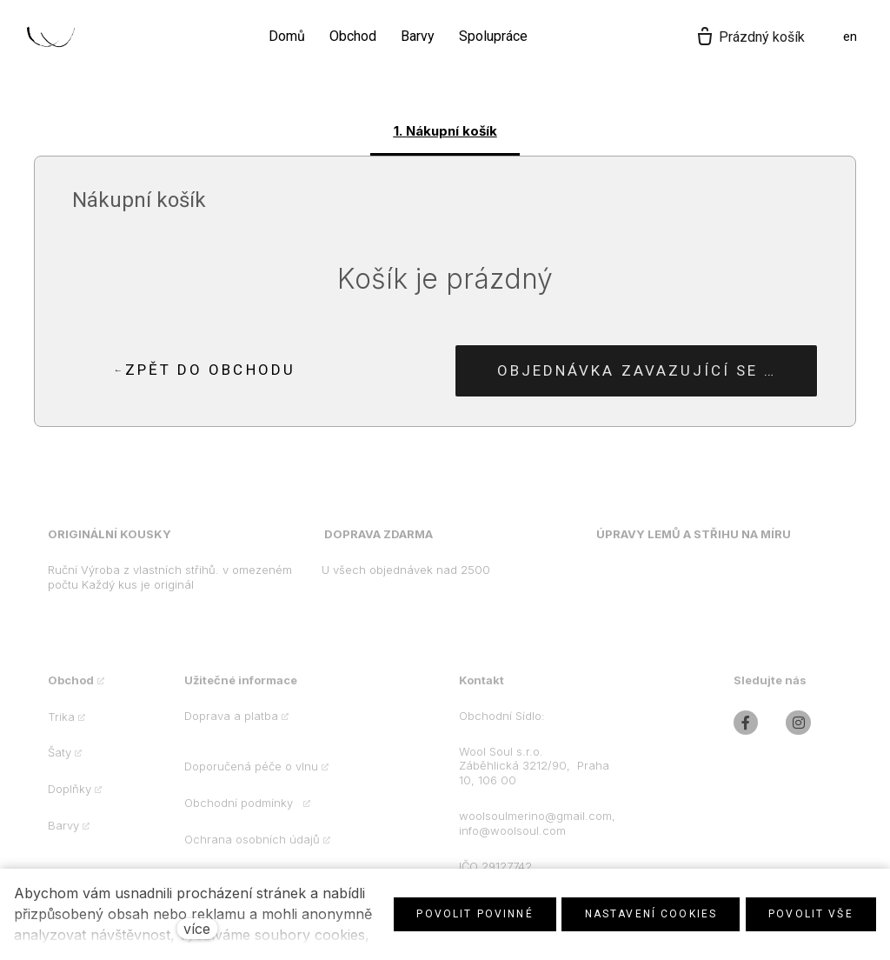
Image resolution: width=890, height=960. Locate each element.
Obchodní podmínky (242, 811)
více (196, 928)
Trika (61, 725)
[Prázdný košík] (749, 37)
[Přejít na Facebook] (746, 731)
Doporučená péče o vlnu (251, 776)
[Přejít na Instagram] (798, 731)
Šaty (59, 762)
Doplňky (69, 797)
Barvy (63, 834)
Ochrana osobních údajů (252, 848)
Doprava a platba (231, 724)
